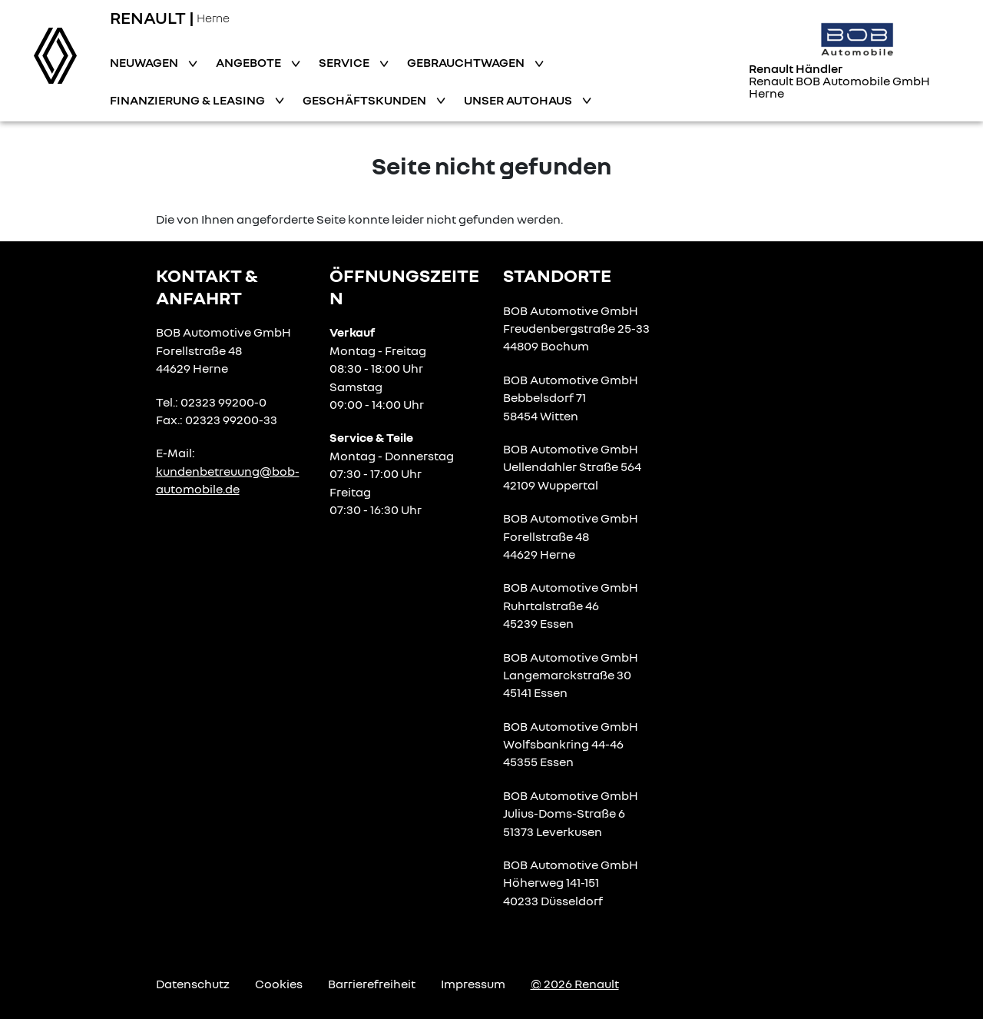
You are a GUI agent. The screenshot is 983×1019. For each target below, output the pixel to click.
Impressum (473, 983)
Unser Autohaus (519, 100)
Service (345, 62)
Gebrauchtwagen (467, 62)
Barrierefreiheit (371, 983)
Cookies (279, 983)
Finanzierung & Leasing (188, 100)
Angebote (249, 62)
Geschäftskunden (366, 100)
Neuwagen (145, 62)
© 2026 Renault (575, 983)
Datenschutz (193, 983)
